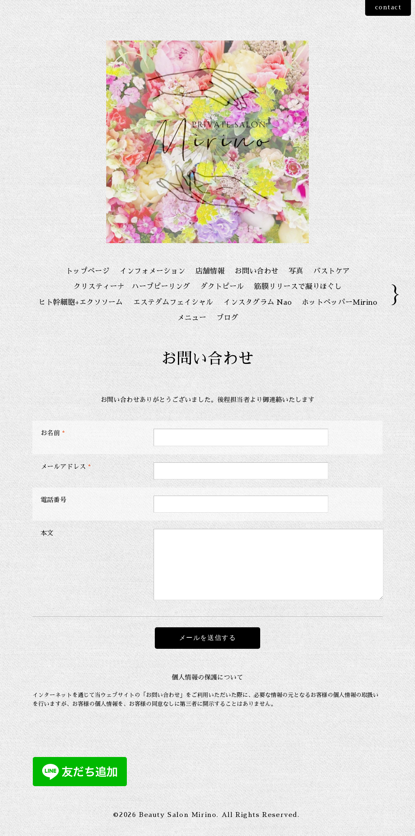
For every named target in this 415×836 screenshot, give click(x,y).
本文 (47, 533)
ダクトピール (222, 286)
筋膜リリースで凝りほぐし (298, 286)
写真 (296, 271)
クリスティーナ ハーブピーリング (131, 286)
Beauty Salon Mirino (177, 815)
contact (386, 7)
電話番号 (53, 500)
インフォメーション (152, 271)
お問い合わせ (256, 271)
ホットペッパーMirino (339, 302)
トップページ (87, 271)
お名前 (53, 433)
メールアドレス (66, 467)
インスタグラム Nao (257, 302)
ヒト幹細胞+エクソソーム (81, 302)
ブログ (227, 317)
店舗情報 (210, 271)
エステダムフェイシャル (173, 302)
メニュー (191, 317)
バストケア (331, 271)
